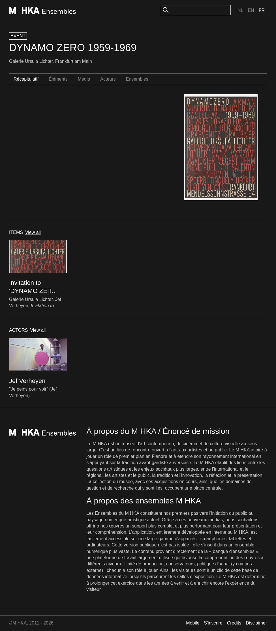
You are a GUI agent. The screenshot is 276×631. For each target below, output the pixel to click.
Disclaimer (256, 623)
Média (84, 79)
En (251, 10)
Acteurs (107, 79)
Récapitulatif (26, 79)
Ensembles (137, 79)
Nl (240, 10)
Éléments (58, 79)
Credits (234, 623)
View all (33, 232)
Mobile (192, 623)
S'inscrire (213, 623)
